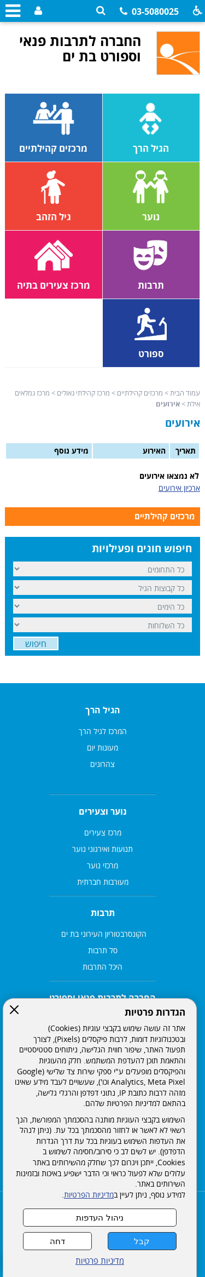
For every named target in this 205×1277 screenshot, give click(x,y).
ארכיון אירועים (179, 488)
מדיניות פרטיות (99, 1261)
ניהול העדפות (99, 1217)
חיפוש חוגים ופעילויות (142, 548)
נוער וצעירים (103, 811)
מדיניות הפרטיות (89, 1195)
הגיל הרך (102, 710)
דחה (57, 1241)
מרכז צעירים (102, 832)
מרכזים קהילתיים (140, 393)
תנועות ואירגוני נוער (102, 849)
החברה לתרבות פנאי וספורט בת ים (80, 48)
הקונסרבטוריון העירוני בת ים (103, 934)
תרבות (103, 913)
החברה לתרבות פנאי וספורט (102, 998)
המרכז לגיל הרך (103, 731)
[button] (101, 10)
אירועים (182, 423)
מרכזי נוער (102, 865)
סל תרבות (103, 950)
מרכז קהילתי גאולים (83, 393)
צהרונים (102, 764)
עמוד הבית (185, 393)
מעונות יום (102, 747)
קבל (142, 1241)
